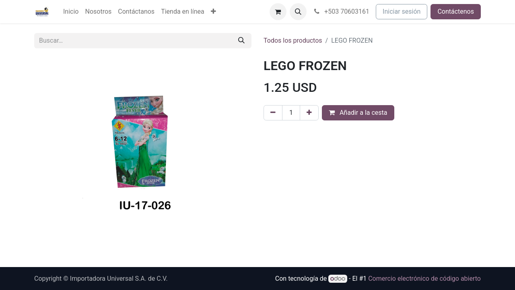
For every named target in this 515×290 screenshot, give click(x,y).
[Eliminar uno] (273, 112)
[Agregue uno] (309, 112)
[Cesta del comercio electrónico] (278, 11)
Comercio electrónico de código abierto (424, 278)
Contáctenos (455, 11)
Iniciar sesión (401, 11)
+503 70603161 (341, 11)
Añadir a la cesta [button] (358, 112)
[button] (298, 11)
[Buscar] (241, 40)
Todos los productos (293, 40)
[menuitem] (71, 12)
